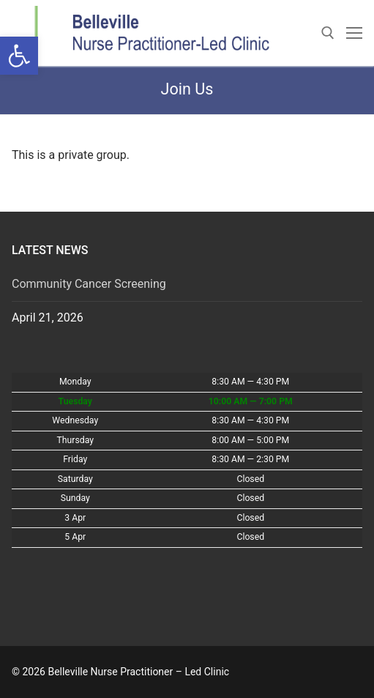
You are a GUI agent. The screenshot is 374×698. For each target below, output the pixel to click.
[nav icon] (354, 33)
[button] (19, 56)
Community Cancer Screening (89, 284)
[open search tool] (327, 33)
